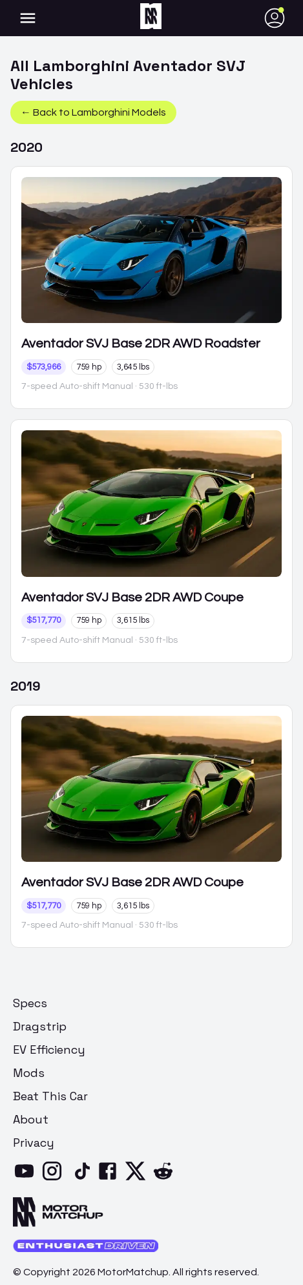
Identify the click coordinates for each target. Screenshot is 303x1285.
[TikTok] (82, 1179)
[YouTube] (27, 1179)
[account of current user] (27, 18)
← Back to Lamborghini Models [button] (93, 112)
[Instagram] (54, 1179)
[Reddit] (166, 1179)
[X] (138, 1179)
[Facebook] (110, 1179)
